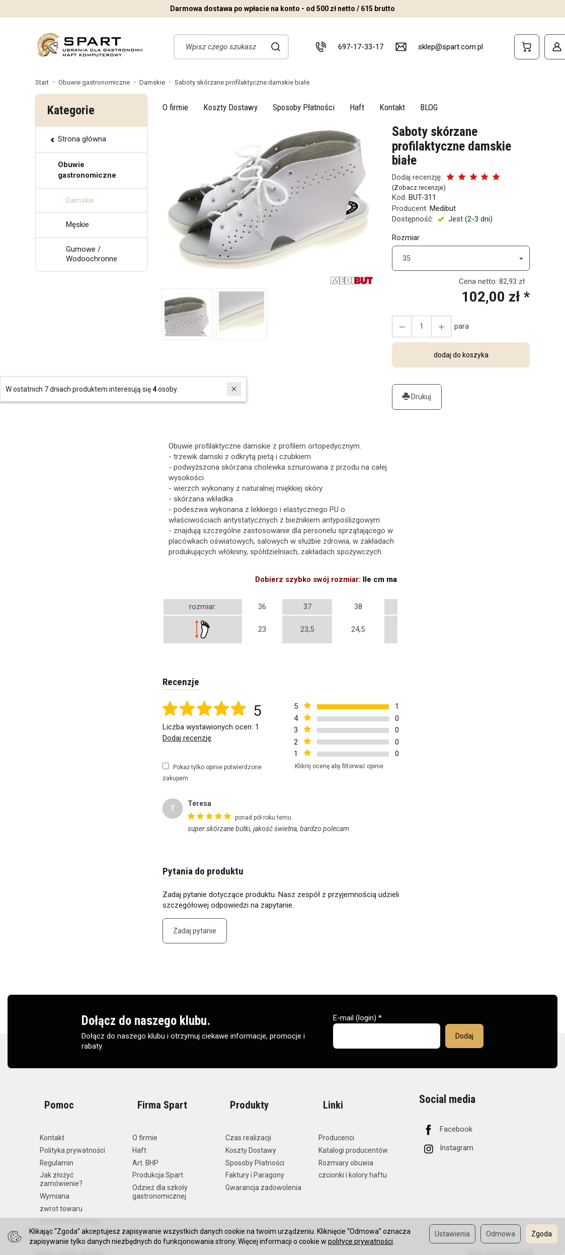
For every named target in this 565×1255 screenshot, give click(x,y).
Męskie (77, 224)
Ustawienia (452, 1234)
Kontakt (392, 107)
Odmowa (500, 1234)
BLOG (429, 107)
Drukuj (416, 397)
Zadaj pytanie (194, 933)
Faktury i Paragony (254, 1167)
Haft (357, 107)
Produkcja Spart (157, 1167)
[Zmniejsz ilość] (436, 326)
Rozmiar (406, 237)
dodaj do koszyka (461, 355)
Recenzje (182, 683)
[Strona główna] (89, 45)
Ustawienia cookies (70, 1213)
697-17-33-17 (360, 46)
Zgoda (541, 1234)
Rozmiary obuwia (345, 1154)
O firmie (175, 107)
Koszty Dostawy (230, 107)
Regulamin (56, 1154)
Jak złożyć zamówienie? (61, 1171)
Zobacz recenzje (418, 187)
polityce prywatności (360, 1241)
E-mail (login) (354, 1020)
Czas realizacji (248, 1129)
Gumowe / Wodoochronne (91, 254)
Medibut (443, 208)
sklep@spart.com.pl (450, 46)
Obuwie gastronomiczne (87, 170)
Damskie (80, 200)
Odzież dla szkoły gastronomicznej (160, 1183)
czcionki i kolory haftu (352, 1167)
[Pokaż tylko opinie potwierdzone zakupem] (166, 767)
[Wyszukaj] (276, 46)
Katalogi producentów (353, 1142)
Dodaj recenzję (187, 739)
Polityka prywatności (72, 1142)
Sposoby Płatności (304, 107)
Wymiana (54, 1188)
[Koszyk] (526, 46)
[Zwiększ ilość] (400, 326)
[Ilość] (419, 326)
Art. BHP (145, 1154)
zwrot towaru (61, 1200)
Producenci (336, 1129)
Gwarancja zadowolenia (263, 1179)
